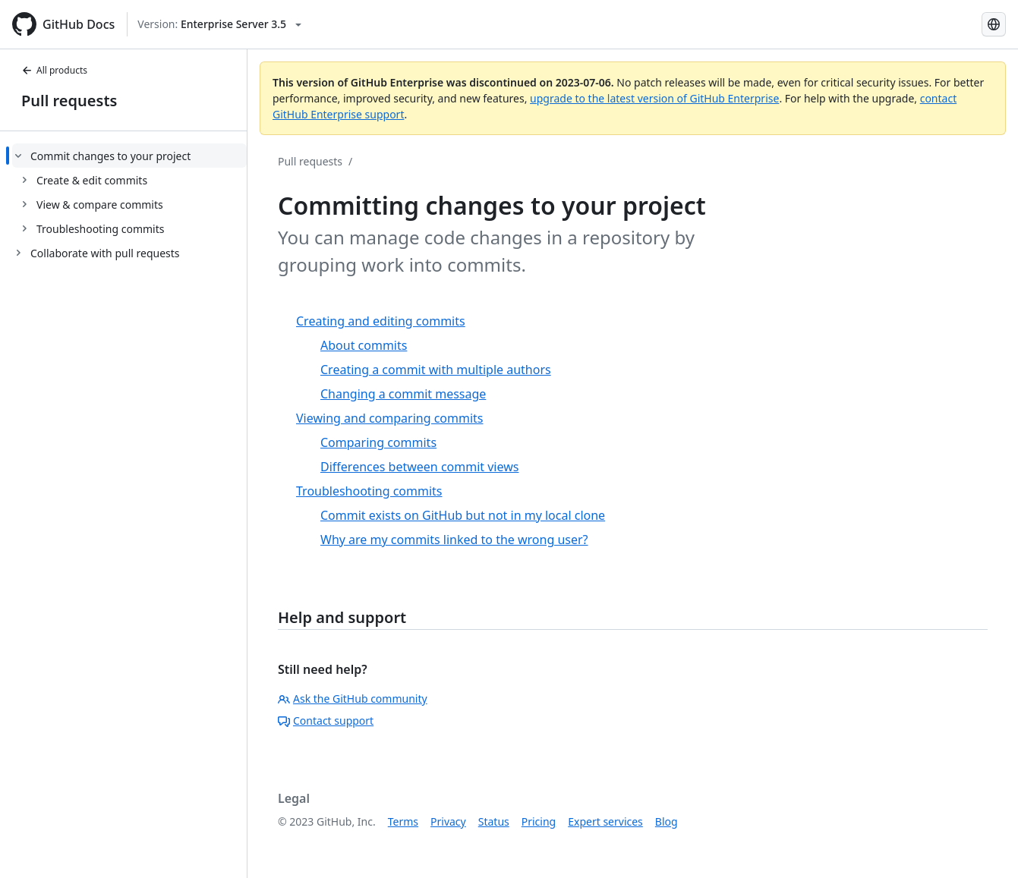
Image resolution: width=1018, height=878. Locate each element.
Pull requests (69, 100)
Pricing (539, 821)
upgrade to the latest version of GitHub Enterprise (654, 98)
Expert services (605, 821)
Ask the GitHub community (352, 698)
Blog (666, 821)
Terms (403, 821)
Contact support (325, 720)
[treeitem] (129, 192)
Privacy (448, 821)
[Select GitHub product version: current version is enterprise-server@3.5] (219, 24)
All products (54, 70)
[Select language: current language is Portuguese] (994, 24)
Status (493, 821)
